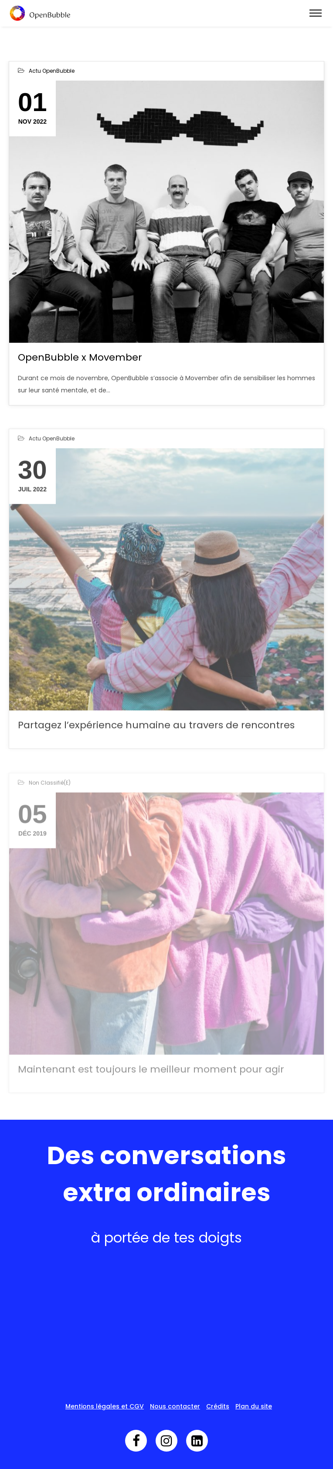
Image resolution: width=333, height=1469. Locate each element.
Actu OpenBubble (52, 70)
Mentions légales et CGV (104, 1406)
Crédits (217, 1406)
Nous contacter (175, 1406)
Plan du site (253, 1406)
